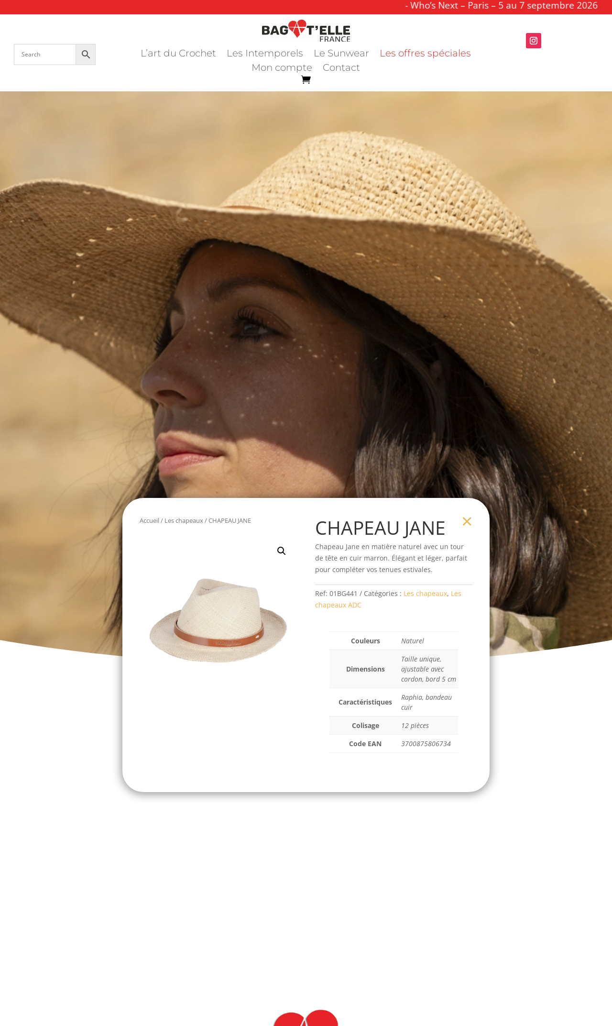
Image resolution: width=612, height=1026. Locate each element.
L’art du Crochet (178, 54)
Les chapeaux (183, 520)
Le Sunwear (341, 54)
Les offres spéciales (425, 54)
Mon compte (281, 68)
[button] (281, 551)
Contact (341, 68)
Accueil (149, 520)
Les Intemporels (265, 54)
